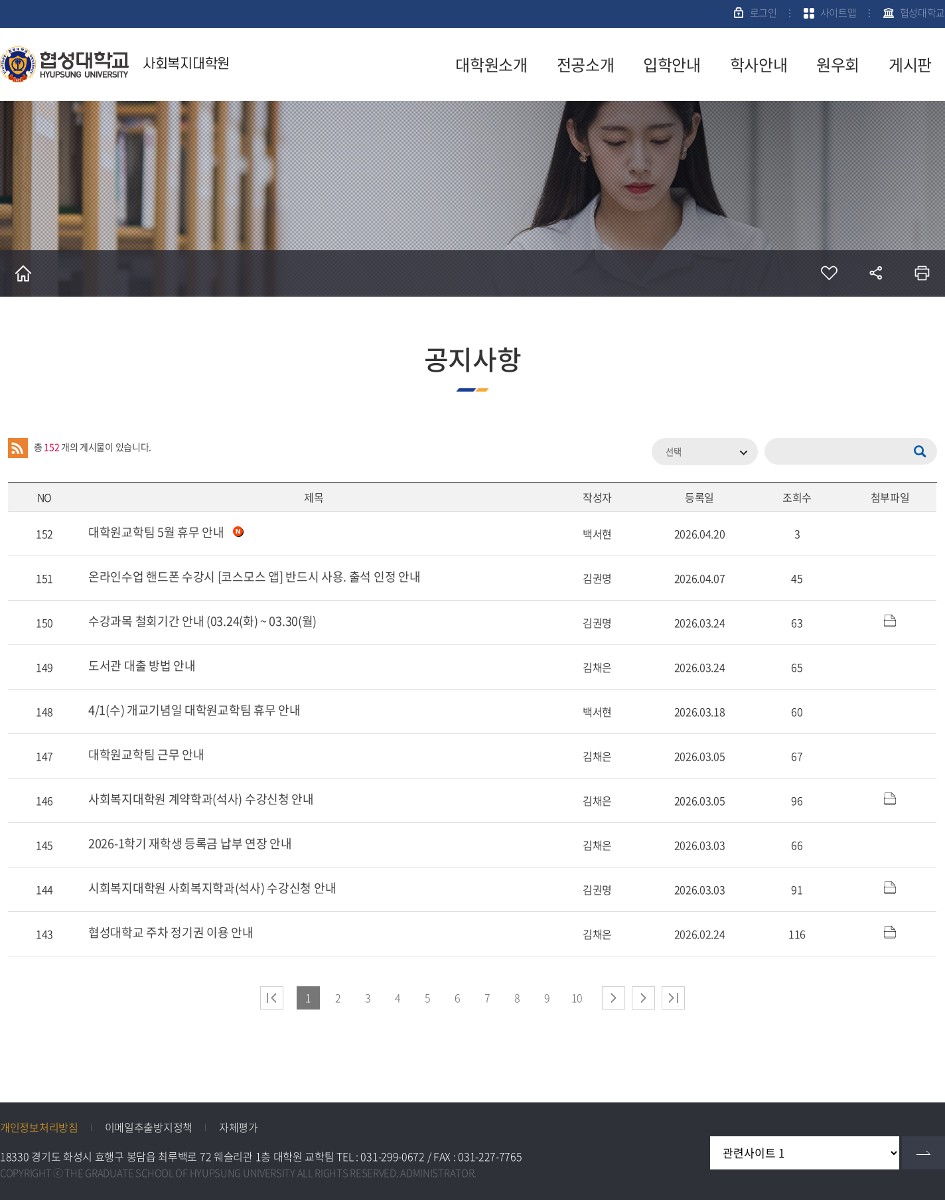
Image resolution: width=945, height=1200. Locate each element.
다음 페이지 (613, 998)
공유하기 (875, 273)
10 (577, 998)
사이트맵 (838, 12)
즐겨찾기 (829, 273)
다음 (643, 998)
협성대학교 (923, 12)
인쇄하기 (922, 273)
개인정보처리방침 (39, 1127)
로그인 (763, 12)
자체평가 (238, 1127)
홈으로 (23, 273)
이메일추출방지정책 (148, 1127)
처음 (271, 998)
